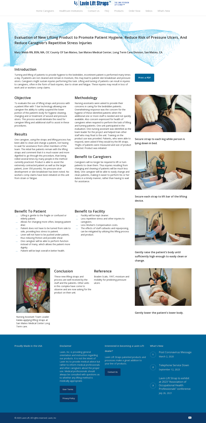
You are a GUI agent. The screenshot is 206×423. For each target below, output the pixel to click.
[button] (144, 78)
